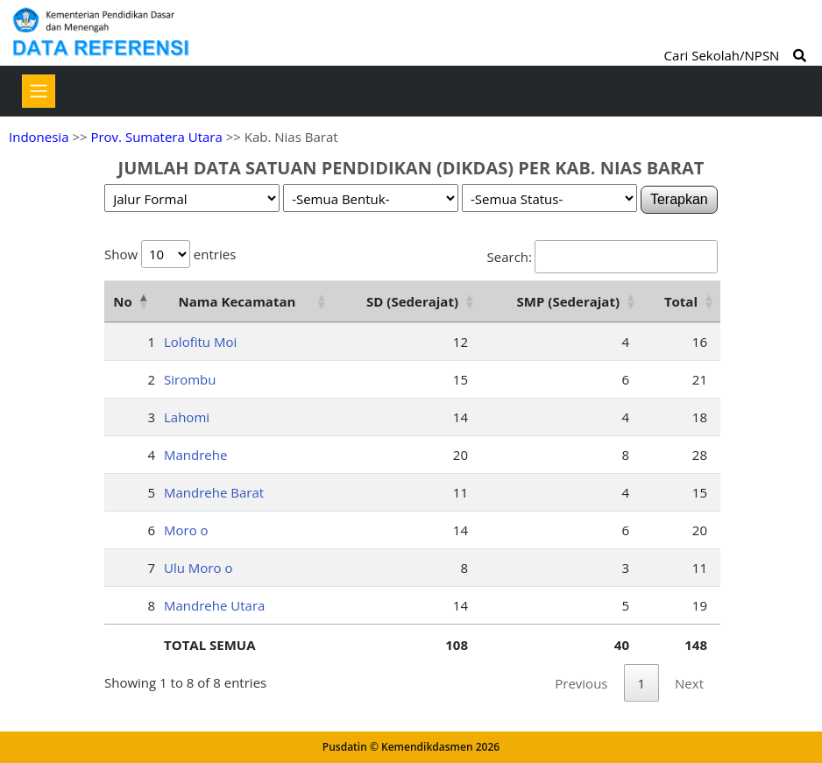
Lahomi (186, 417)
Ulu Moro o (198, 567)
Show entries (170, 254)
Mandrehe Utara (214, 605)
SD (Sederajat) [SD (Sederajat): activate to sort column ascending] (412, 301)
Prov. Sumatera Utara (156, 136)
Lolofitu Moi (200, 341)
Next (689, 683)
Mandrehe (195, 454)
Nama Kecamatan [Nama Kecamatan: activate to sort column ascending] (237, 301)
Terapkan (679, 199)
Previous (581, 683)
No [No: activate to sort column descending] (122, 301)
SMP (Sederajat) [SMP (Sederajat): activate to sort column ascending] (568, 301)
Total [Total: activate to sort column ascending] (681, 301)
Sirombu (190, 379)
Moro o (186, 530)
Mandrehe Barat (214, 492)
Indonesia (38, 136)
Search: (602, 256)
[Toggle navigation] (38, 91)
